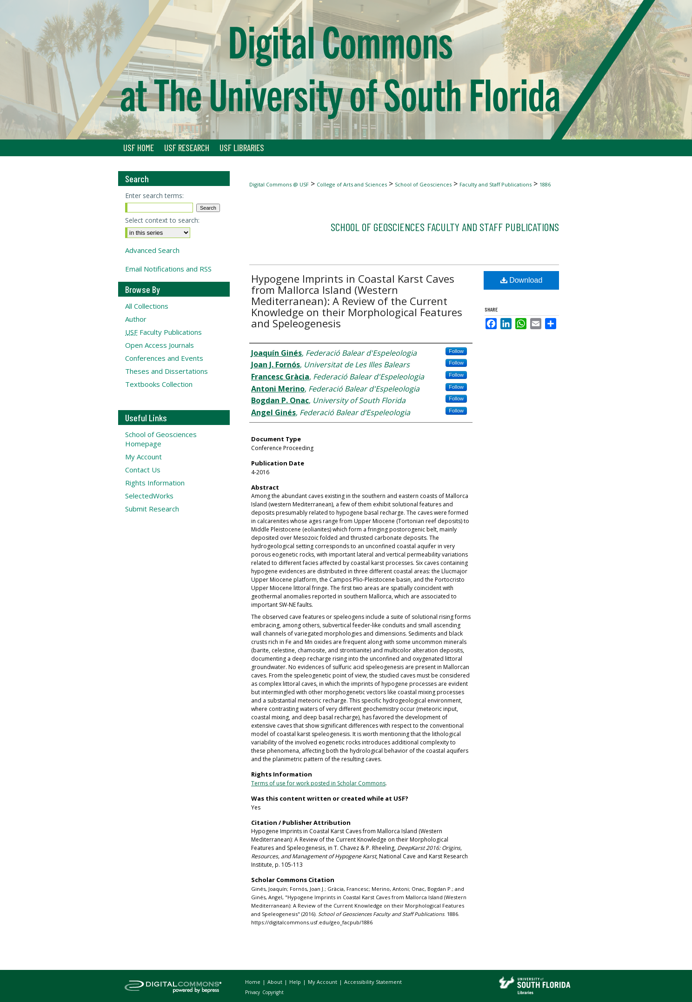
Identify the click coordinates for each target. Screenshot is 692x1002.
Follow (456, 351)
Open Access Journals (159, 345)
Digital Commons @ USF (279, 184)
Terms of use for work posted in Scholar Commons (318, 783)
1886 (545, 184)
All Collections (146, 306)
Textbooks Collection (159, 384)
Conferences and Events (164, 358)
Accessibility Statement (373, 981)
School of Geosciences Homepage (161, 439)
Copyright (273, 992)
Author (135, 319)
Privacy (253, 992)
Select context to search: (162, 220)
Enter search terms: (154, 195)
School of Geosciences (423, 184)
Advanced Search (152, 250)
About (275, 981)
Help (295, 981)
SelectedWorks (149, 495)
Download (521, 280)
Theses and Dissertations (166, 371)
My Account (143, 456)
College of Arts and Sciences (352, 184)
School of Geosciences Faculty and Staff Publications (445, 226)
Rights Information (155, 482)
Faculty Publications (163, 332)
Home (253, 981)
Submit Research (152, 508)
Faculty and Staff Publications (495, 184)
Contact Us (142, 469)
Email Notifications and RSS (168, 268)
